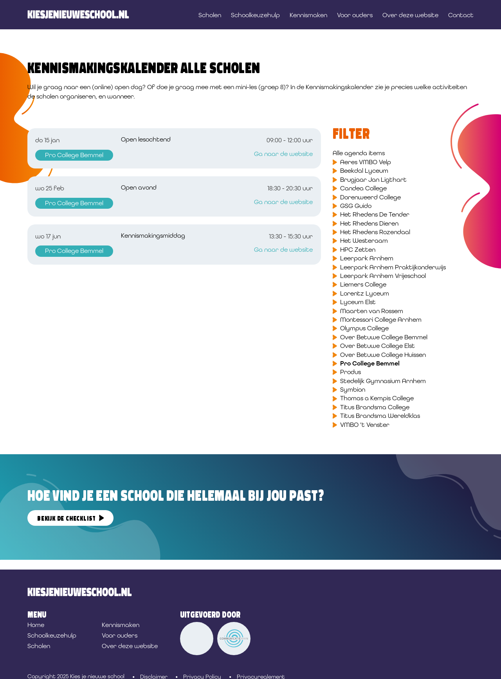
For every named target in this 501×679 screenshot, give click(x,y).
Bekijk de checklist (66, 518)
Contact (461, 15)
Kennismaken (308, 15)
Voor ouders (355, 15)
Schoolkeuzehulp (255, 15)
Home (35, 625)
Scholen (209, 15)
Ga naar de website (283, 154)
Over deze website (410, 15)
